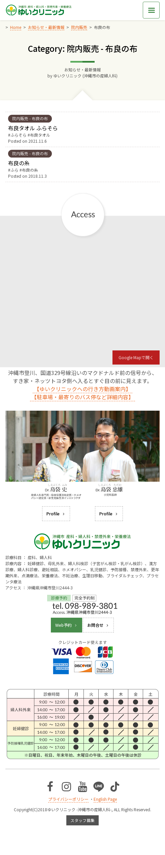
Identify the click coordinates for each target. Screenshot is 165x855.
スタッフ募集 (82, 820)
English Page (105, 799)
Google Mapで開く (136, 357)
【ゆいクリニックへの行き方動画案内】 (82, 389)
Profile (56, 513)
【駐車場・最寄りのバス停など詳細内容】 (82, 397)
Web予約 (66, 625)
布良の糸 (19, 163)
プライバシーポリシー (68, 799)
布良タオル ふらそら (33, 128)
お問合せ (98, 625)
